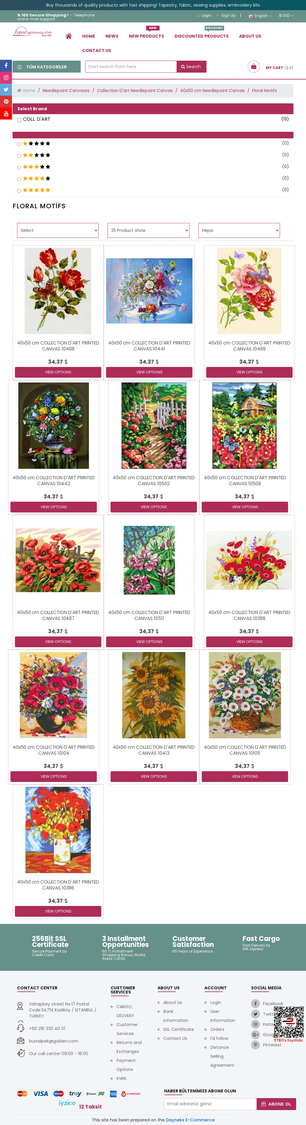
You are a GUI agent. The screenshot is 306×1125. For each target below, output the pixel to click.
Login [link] (204, 15)
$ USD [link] (286, 15)
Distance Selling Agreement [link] (222, 1056)
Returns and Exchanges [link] (129, 1047)
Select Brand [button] (32, 109)
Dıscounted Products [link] (202, 34)
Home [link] (88, 36)
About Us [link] (250, 36)
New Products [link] (146, 34)
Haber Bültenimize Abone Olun (200, 1091)
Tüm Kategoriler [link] (42, 67)
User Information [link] (222, 1015)
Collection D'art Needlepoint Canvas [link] (135, 91)
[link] (68, 36)
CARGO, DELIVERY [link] (125, 1011)
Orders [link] (217, 1029)
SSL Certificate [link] (178, 1029)
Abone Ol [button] (276, 1104)
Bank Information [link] (175, 1015)
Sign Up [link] (225, 15)
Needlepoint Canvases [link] (66, 91)
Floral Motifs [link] (264, 91)
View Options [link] (58, 372)
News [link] (111, 36)
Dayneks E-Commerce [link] (190, 1120)
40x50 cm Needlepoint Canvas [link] (212, 91)
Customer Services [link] (127, 1029)
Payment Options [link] (126, 1064)
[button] (153, 135)
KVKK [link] (121, 1078)
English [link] (260, 16)
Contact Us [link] (96, 50)
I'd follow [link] (219, 1038)
